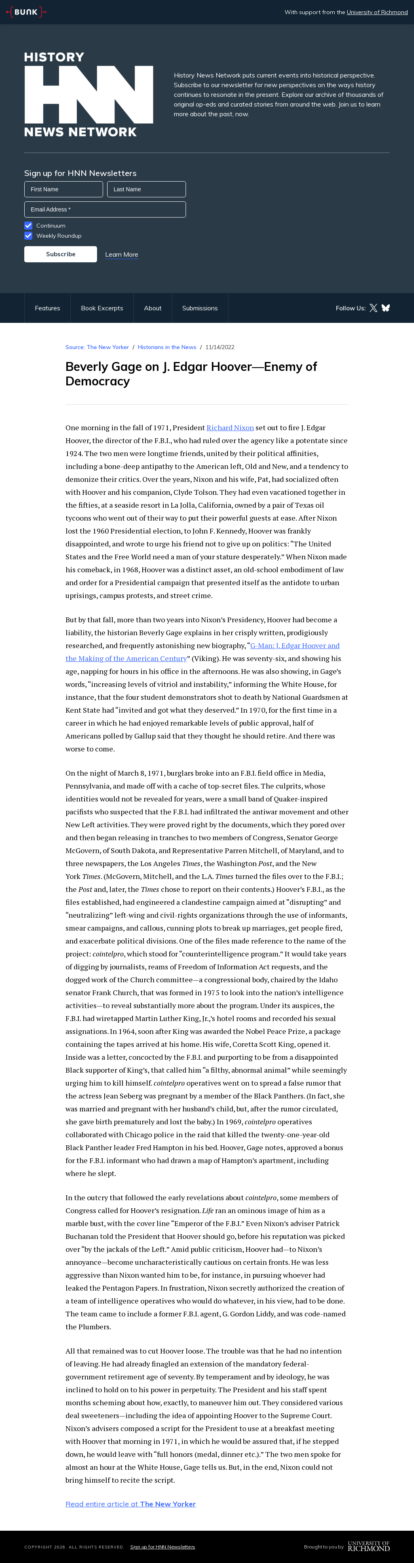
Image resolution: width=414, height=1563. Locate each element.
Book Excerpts (102, 308)
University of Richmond (377, 12)
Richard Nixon (230, 427)
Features (47, 308)
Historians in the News (167, 347)
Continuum (50, 225)
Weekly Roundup (59, 235)
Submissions (200, 308)
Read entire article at (130, 1504)
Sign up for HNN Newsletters (162, 1547)
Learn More (121, 254)
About (153, 308)
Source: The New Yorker (97, 347)
